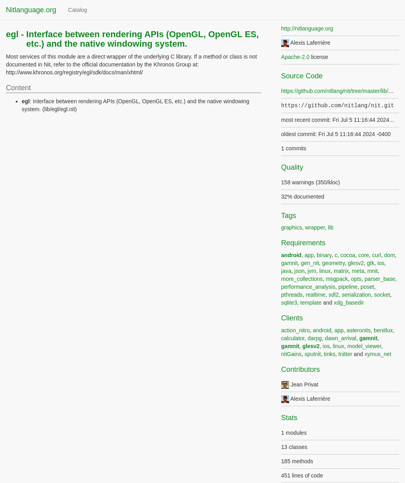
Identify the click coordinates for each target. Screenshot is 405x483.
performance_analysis (308, 287)
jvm (312, 271)
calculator (293, 338)
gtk (371, 263)
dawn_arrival (340, 338)
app (309, 255)
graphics (291, 227)
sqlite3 (289, 302)
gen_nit (310, 263)
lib (330, 227)
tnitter (345, 354)
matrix (341, 271)
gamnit (289, 263)
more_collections (302, 279)
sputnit (313, 354)
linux (325, 271)
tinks (329, 354)
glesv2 (355, 263)
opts (356, 279)
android (322, 330)
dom (389, 255)
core (363, 255)
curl (376, 255)
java (286, 271)
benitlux (383, 330)
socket (382, 295)
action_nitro (295, 330)
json (299, 271)
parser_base (380, 279)
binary (324, 255)
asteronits (359, 330)
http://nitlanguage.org (307, 28)
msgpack (337, 279)
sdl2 (334, 295)
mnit (372, 271)
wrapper (315, 227)
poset (367, 287)
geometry (333, 263)
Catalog (77, 10)
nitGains (291, 354)
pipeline (348, 287)
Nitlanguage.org (31, 10)
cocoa (348, 255)
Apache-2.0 (295, 57)
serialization (356, 295)
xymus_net (378, 354)
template (311, 302)
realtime (316, 295)
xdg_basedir (349, 302)
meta (358, 271)
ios (380, 263)
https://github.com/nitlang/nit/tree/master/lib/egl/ (339, 91)
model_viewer (364, 346)
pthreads (292, 295)
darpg (315, 338)
